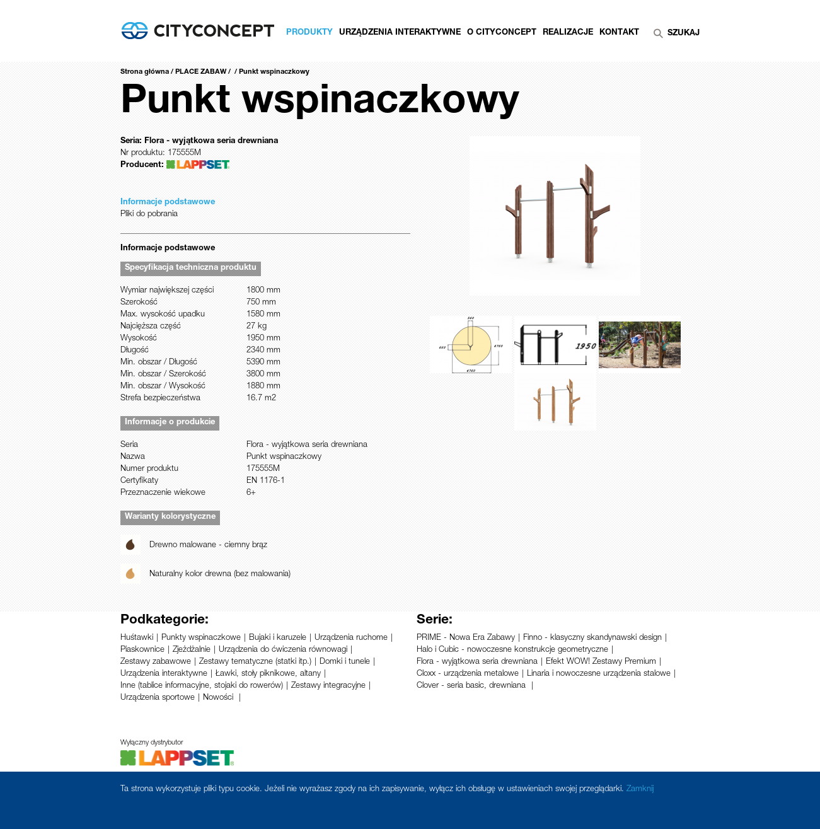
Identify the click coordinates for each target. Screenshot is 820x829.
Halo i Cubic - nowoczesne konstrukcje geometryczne (512, 650)
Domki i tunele (345, 662)
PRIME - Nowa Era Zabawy (466, 638)
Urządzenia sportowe (157, 698)
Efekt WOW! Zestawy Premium (601, 662)
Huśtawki (136, 638)
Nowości (219, 698)
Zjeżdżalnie (192, 650)
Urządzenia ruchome (351, 638)
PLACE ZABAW (200, 72)
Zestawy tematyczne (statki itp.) (255, 662)
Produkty (309, 33)
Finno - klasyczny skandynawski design (592, 638)
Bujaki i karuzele (277, 638)
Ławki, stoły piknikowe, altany (268, 674)
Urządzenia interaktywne (163, 674)
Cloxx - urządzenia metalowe (468, 674)
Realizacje (568, 33)
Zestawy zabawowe (155, 662)
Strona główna (144, 72)
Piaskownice (142, 650)
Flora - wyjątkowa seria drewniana (477, 662)
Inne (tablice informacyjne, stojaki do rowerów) (201, 686)
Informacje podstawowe (167, 203)
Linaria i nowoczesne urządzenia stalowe (599, 674)
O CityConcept (501, 33)
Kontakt (619, 33)
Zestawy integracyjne (328, 686)
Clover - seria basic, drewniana (472, 686)
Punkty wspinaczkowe (201, 638)
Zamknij (640, 790)
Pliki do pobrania (149, 215)
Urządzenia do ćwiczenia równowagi (283, 650)
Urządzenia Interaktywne (400, 33)
